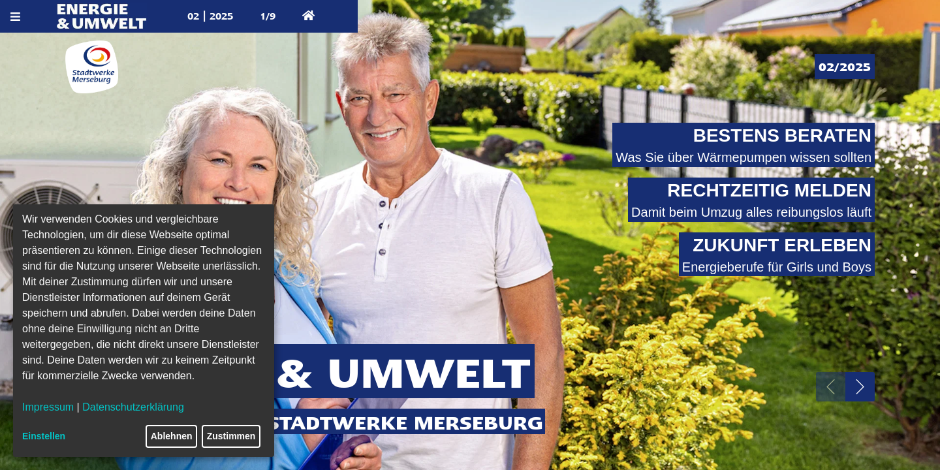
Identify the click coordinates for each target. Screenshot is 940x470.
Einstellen (43, 436)
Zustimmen (231, 436)
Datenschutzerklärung (133, 407)
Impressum (48, 407)
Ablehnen (172, 436)
